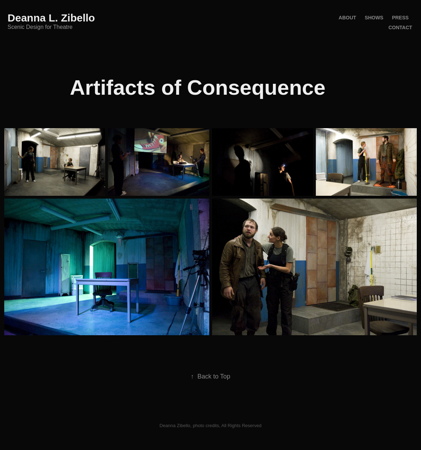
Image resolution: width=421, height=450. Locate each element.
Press (400, 17)
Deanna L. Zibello (51, 18)
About (347, 17)
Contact (400, 27)
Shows (374, 17)
